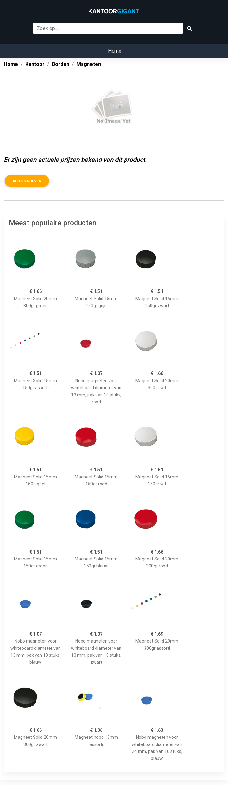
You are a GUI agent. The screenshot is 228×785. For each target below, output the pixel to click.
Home (114, 51)
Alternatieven (26, 181)
